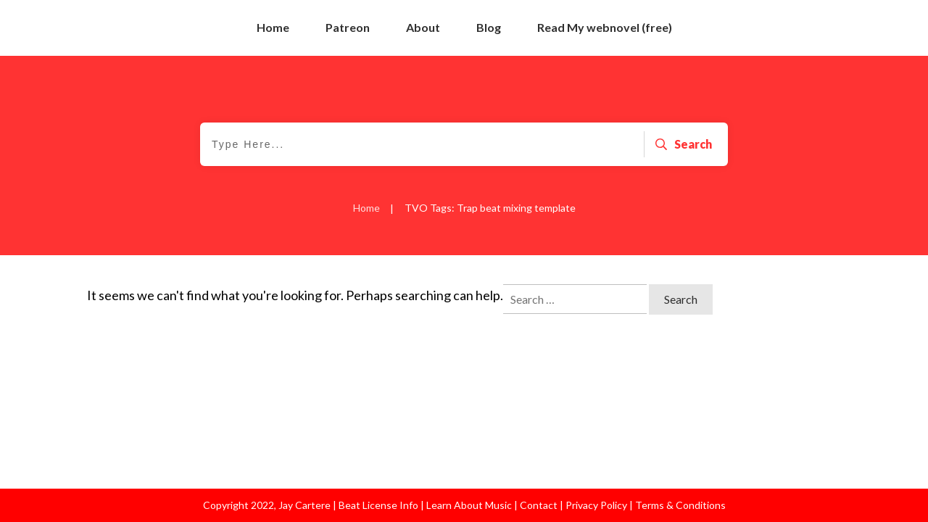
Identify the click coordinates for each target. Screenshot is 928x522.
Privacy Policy (597, 505)
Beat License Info (378, 505)
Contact (539, 505)
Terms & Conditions (680, 505)
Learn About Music (468, 505)
